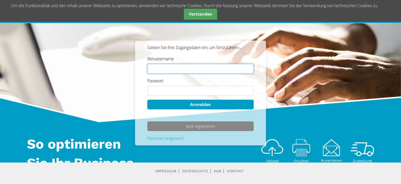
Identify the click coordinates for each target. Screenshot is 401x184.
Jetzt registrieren (200, 126)
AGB (217, 171)
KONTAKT (235, 171)
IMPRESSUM (165, 171)
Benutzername (160, 59)
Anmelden (200, 104)
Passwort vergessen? (165, 138)
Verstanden (200, 14)
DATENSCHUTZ (195, 171)
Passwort (155, 81)
